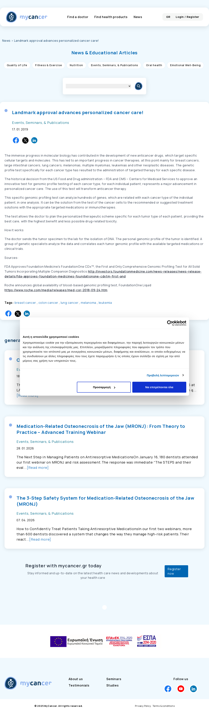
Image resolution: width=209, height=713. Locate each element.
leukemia (105, 303)
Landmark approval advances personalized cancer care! (78, 112)
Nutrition (76, 65)
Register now (174, 571)
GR (168, 17)
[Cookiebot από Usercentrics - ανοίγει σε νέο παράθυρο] (169, 323)
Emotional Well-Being (185, 65)
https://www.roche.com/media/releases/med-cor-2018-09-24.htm (56, 290)
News (138, 17)
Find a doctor (77, 17)
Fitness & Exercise (48, 65)
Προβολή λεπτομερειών (163, 375)
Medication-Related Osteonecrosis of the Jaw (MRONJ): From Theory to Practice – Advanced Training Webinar (101, 429)
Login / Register (187, 17)
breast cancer (25, 303)
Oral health (154, 65)
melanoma (88, 303)
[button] (104, 53)
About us (76, 679)
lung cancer (70, 303)
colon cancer (48, 303)
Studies (112, 685)
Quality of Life (17, 65)
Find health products (111, 17)
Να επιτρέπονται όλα (159, 387)
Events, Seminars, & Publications (114, 65)
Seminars (113, 679)
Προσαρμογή (104, 387)
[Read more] (38, 467)
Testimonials (79, 685)
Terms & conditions (164, 706)
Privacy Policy (143, 706)
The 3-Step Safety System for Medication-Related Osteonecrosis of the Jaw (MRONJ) (105, 501)
